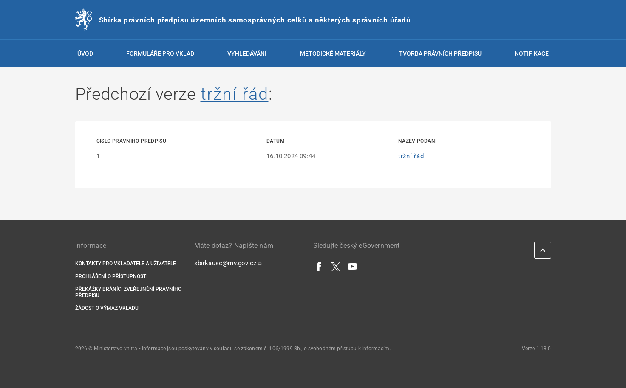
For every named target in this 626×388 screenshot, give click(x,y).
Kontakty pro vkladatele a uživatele (125, 264)
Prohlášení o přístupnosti (111, 276)
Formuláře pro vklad (160, 53)
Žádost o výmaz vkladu (107, 308)
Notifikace (532, 53)
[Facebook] (319, 266)
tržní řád (235, 94)
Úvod (85, 53)
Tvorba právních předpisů (440, 53)
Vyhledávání (246, 53)
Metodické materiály (333, 53)
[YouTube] (353, 266)
